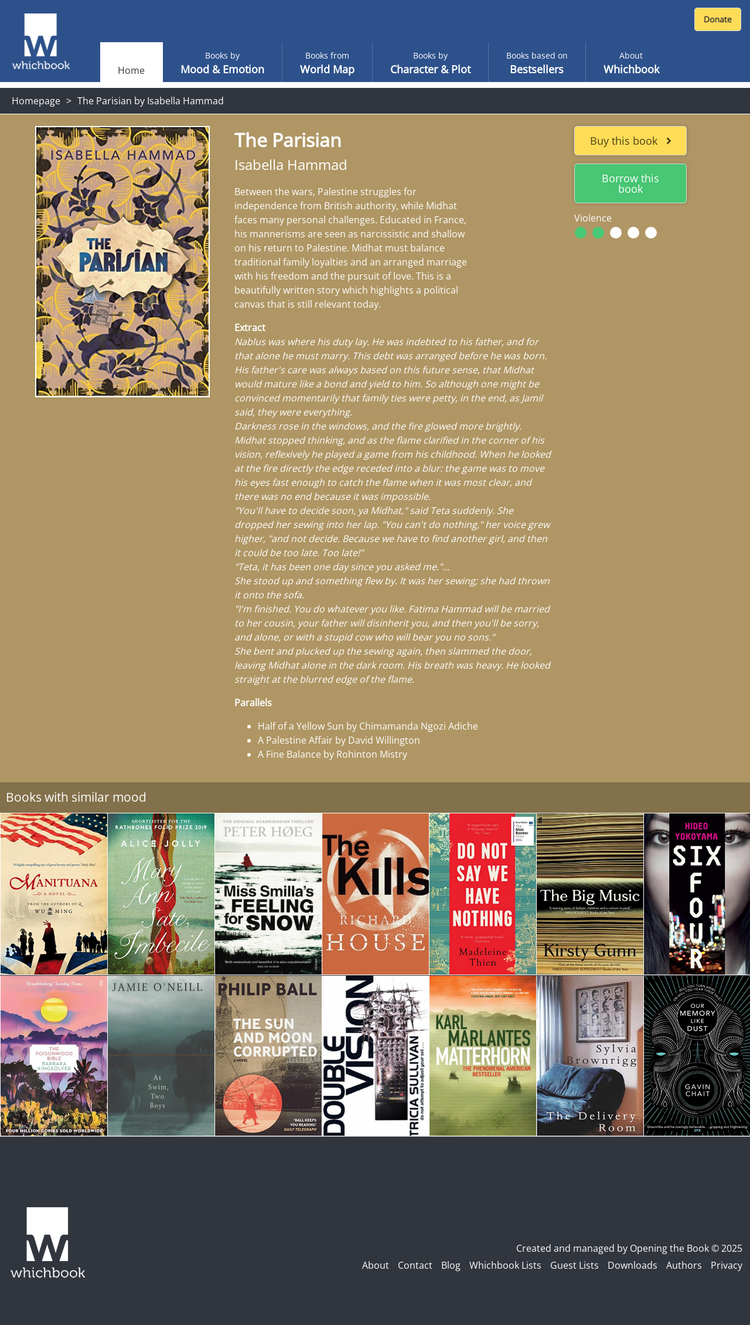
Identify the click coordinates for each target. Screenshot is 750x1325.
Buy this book (630, 141)
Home (131, 70)
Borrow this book (630, 183)
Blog (451, 1265)
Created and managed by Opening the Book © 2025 (629, 1248)
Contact (415, 1265)
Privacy (726, 1265)
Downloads (632, 1265)
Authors (684, 1265)
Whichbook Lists (505, 1265)
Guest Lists (574, 1265)
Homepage (36, 100)
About (375, 1265)
